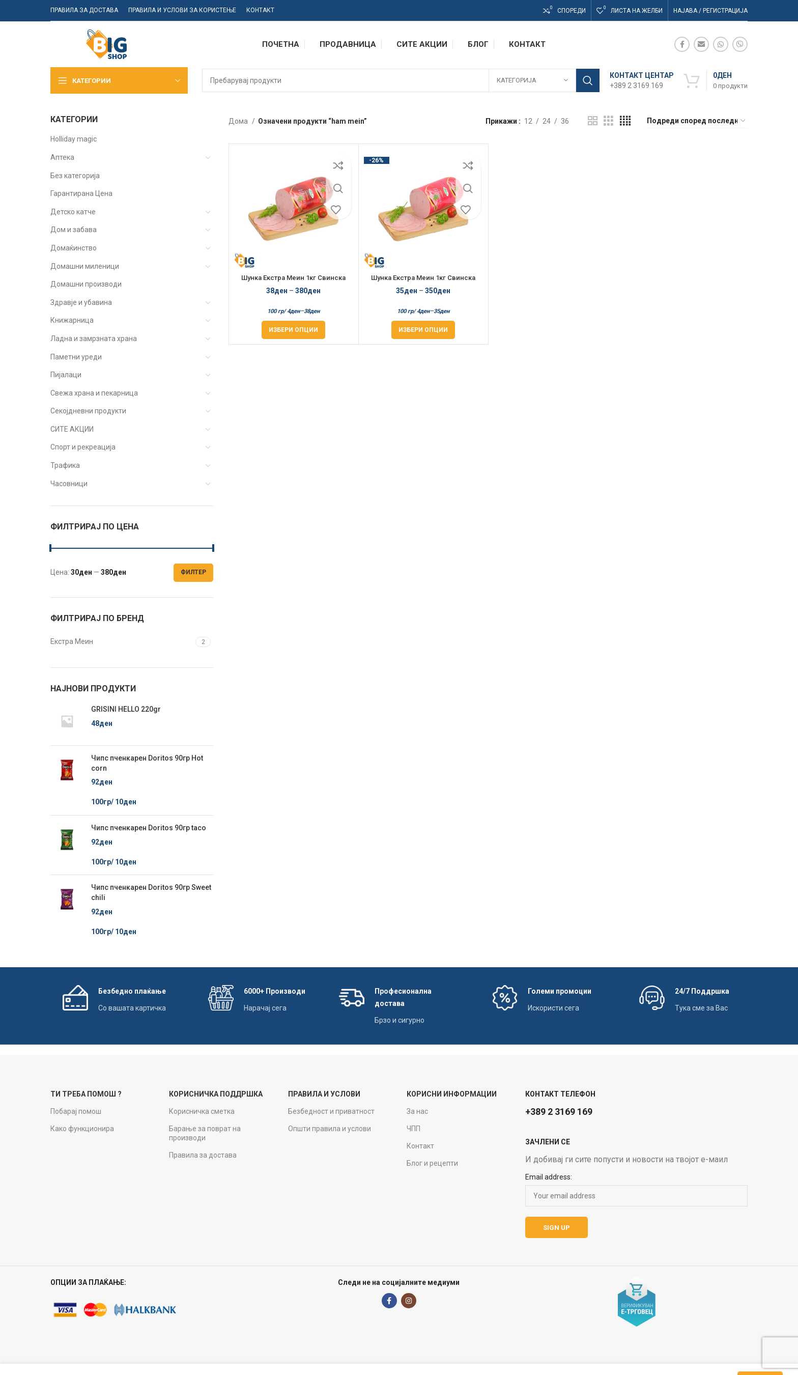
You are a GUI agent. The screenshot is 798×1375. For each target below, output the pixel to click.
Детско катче (73, 212)
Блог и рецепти (432, 1163)
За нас (417, 1111)
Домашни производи (86, 284)
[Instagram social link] (408, 1300)
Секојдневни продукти (88, 411)
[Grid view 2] (592, 121)
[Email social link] (701, 44)
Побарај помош (75, 1111)
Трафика (65, 465)
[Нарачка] (697, 121)
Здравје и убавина (81, 302)
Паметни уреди (76, 357)
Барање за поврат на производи (205, 1133)
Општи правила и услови (329, 1129)
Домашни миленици (84, 266)
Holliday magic (73, 139)
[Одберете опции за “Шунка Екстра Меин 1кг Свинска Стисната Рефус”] (293, 330)
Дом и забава (73, 230)
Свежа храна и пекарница (94, 393)
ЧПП (413, 1129)
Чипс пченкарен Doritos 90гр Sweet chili (151, 892)
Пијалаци (65, 375)
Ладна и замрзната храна (93, 338)
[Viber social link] (740, 44)
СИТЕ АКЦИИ (72, 429)
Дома (239, 121)
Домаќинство (73, 248)
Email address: (548, 1177)
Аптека (62, 157)
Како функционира (82, 1129)
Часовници (69, 484)
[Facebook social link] (682, 44)
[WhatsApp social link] (720, 44)
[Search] (401, 80)
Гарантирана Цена (81, 193)
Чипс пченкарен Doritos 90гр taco (148, 828)
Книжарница (72, 320)
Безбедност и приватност (331, 1111)
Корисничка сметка (202, 1111)
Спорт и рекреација (83, 447)
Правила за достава (203, 1155)
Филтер (193, 572)
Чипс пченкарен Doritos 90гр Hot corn (147, 763)
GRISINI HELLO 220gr (126, 709)
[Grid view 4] (625, 121)
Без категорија (75, 176)
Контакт (420, 1146)
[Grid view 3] (608, 121)
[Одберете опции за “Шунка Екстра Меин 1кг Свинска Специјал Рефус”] (423, 330)
